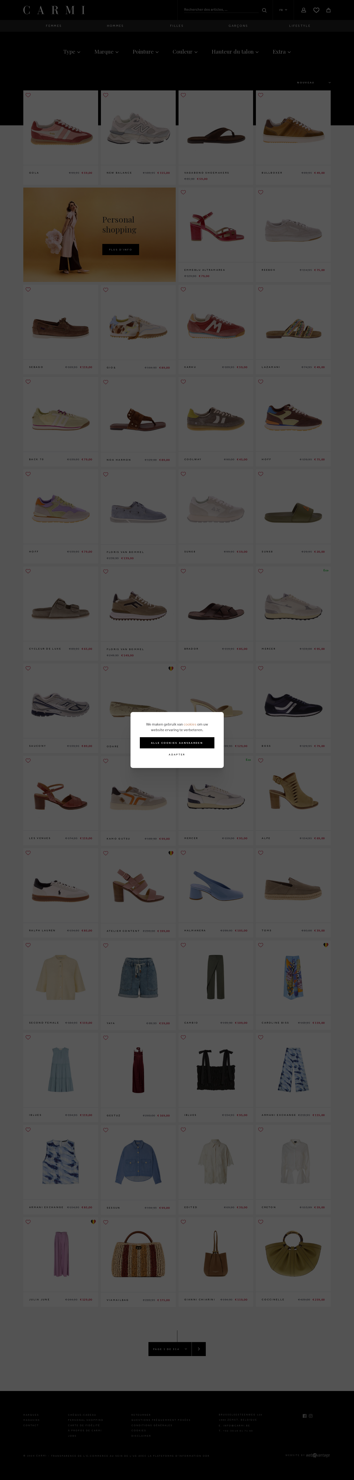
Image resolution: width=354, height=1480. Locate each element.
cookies (190, 724)
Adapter (177, 754)
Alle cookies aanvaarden (177, 742)
